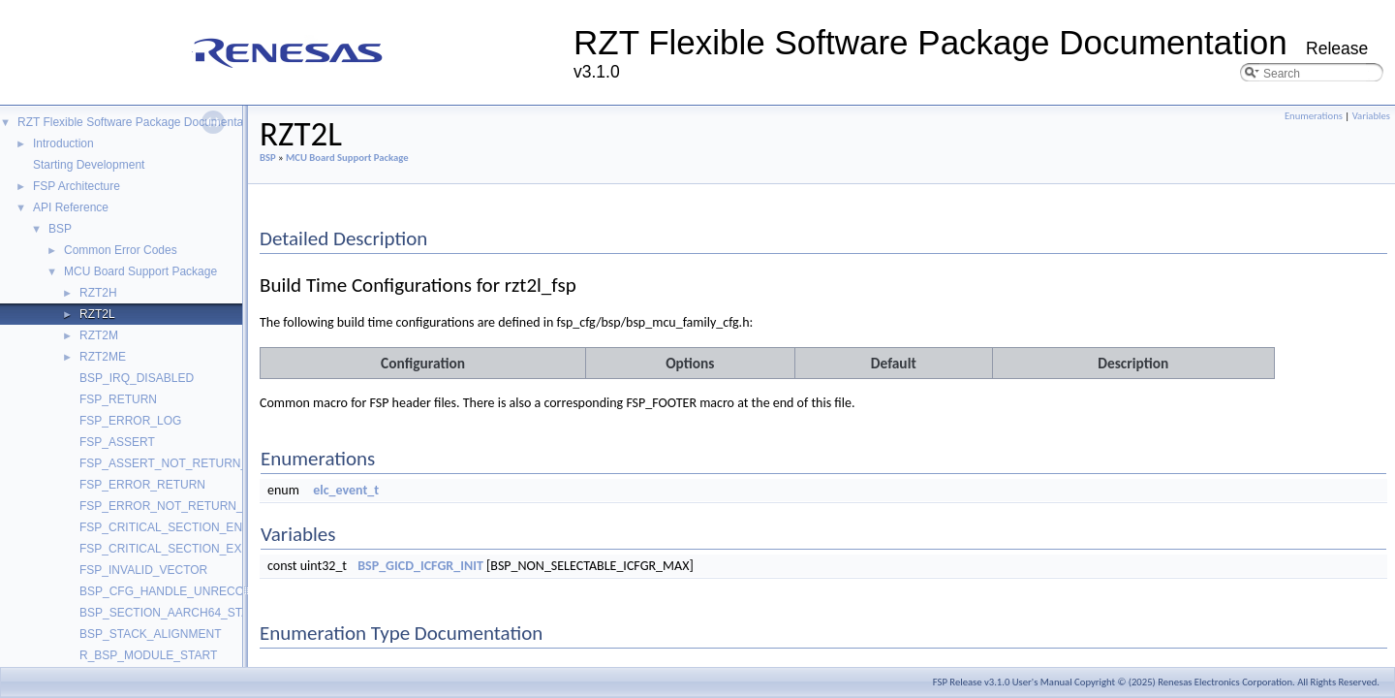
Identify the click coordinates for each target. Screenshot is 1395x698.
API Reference (70, 207)
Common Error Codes (120, 250)
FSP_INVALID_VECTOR (143, 570)
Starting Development (88, 165)
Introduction (63, 143)
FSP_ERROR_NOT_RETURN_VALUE (179, 506)
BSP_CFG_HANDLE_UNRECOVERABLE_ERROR (212, 591)
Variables (1371, 116)
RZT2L (97, 314)
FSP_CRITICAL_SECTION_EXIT (165, 548)
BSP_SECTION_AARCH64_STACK (172, 612)
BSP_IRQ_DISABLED (136, 378)
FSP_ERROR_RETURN (142, 485)
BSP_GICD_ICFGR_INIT (420, 565)
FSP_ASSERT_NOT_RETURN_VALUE (182, 463)
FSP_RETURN (118, 399)
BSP (60, 229)
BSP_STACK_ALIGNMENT (150, 634)
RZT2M (98, 335)
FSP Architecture (76, 186)
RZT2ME (102, 357)
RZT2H (98, 293)
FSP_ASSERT (117, 442)
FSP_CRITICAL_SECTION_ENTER (172, 527)
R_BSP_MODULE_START (148, 655)
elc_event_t (346, 490)
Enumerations (1314, 116)
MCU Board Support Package (140, 271)
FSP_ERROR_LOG (130, 421)
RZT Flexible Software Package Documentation (140, 122)
